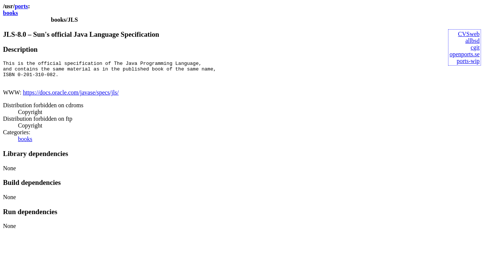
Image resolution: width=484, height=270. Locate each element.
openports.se (465, 54)
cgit (475, 47)
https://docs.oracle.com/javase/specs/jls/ (71, 97)
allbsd (472, 41)
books (10, 13)
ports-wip (468, 61)
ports (21, 6)
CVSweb (469, 34)
